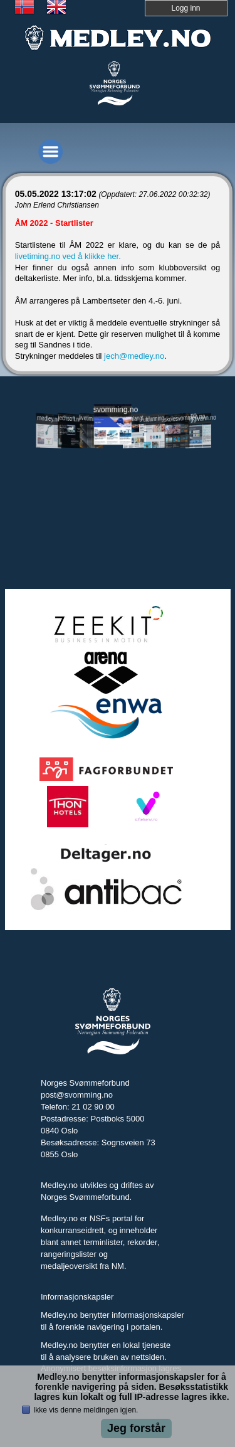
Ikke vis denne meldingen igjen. (85, 1410)
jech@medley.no (134, 356)
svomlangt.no (134, 418)
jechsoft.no (70, 418)
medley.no (48, 418)
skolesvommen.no (177, 418)
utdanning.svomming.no (156, 418)
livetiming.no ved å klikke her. (68, 256)
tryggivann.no (198, 418)
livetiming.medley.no (91, 419)
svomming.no (113, 409)
